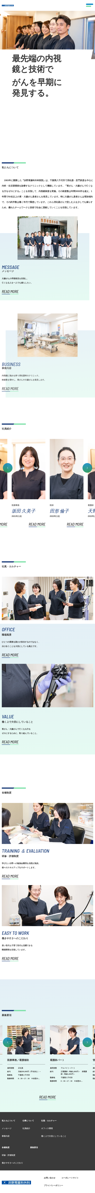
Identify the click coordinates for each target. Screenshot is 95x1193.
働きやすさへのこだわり (12, 1142)
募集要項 (34, 1126)
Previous (7, 446)
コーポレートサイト (70, 1157)
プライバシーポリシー (53, 1164)
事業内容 (5, 1115)
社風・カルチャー (49, 1100)
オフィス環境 (47, 1107)
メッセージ (6, 1107)
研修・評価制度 (8, 1134)
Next (87, 446)
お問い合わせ (49, 1157)
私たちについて (8, 1100)
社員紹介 (26, 1107)
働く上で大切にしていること (53, 1115)
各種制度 (5, 1126)
